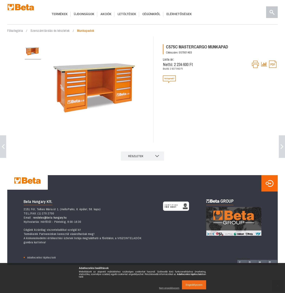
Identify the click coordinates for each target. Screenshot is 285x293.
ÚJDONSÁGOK (84, 14)
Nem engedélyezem (169, 288)
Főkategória (15, 30)
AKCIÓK (106, 14)
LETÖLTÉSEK (127, 14)
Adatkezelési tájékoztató (41, 257)
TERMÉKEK (60, 14)
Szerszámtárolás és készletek (49, 30)
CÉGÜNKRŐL (151, 14)
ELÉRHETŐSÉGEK (179, 14)
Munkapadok (85, 30)
